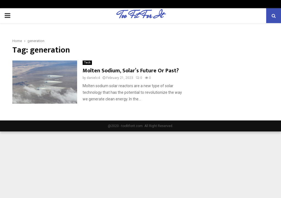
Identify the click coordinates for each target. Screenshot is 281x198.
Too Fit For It (141, 16)
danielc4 (93, 78)
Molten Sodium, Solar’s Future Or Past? (131, 70)
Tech (87, 62)
